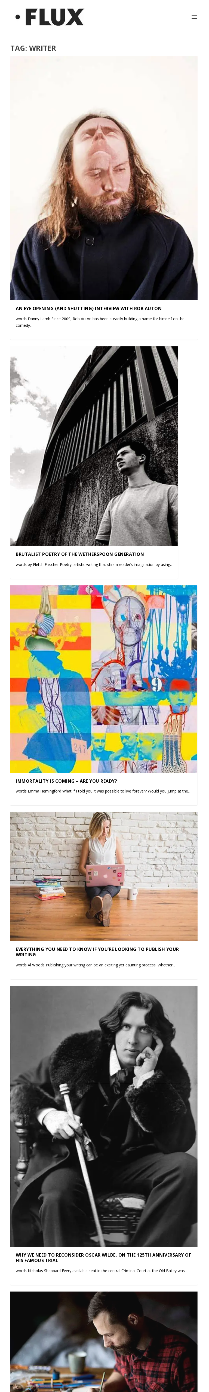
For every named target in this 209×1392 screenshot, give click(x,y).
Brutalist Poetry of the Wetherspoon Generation (80, 554)
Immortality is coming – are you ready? (66, 781)
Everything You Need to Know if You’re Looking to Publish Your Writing (97, 952)
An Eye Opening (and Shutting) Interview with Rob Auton (89, 308)
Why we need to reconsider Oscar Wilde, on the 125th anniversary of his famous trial (103, 1257)
